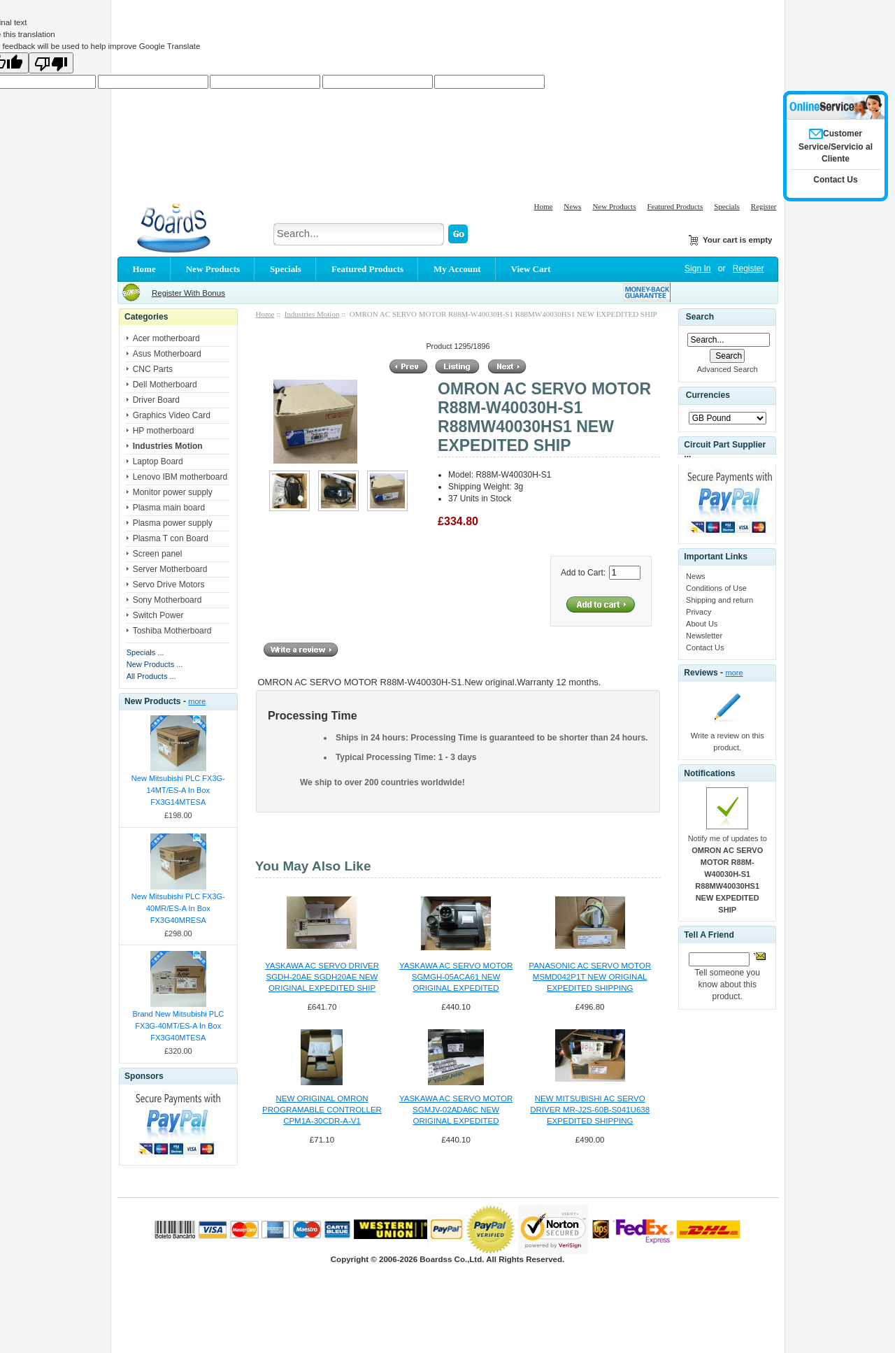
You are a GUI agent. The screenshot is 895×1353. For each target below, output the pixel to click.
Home (543, 206)
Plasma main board (169, 508)
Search (700, 317)
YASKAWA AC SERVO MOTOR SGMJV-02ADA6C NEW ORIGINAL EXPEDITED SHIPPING (456, 1110)
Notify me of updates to (727, 874)
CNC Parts (153, 369)
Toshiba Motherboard (172, 631)
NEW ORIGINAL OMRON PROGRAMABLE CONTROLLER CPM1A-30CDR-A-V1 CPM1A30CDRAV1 (322, 1110)
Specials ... (145, 652)
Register (764, 206)
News (572, 206)
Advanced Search (727, 369)
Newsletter (704, 635)
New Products (614, 206)
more (197, 701)
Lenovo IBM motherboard (180, 477)
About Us (701, 624)
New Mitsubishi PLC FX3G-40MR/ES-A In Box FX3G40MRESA (178, 908)
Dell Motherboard (165, 384)
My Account (457, 269)
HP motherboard (163, 431)
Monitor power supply (173, 492)
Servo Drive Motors (169, 584)
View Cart (531, 269)
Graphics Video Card (171, 415)
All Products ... (151, 676)
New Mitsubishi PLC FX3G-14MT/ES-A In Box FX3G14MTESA (178, 790)
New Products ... (155, 664)
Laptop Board (158, 461)
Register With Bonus (188, 293)
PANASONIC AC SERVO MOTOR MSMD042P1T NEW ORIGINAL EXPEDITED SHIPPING (590, 976)
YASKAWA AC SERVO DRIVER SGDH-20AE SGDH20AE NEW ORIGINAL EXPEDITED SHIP (322, 976)
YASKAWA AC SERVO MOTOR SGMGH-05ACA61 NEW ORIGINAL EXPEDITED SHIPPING (456, 977)
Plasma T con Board (170, 538)
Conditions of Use (716, 588)
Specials (727, 206)
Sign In (697, 268)
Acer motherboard (166, 338)
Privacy (698, 612)
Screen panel (157, 554)
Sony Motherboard (167, 600)
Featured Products (675, 206)
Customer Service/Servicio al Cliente (836, 146)
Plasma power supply (173, 523)
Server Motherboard (170, 569)
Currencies (708, 395)
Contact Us (705, 647)
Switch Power (158, 615)
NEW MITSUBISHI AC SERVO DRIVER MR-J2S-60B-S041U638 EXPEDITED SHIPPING (590, 1109)
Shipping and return (719, 600)
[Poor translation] (51, 62)
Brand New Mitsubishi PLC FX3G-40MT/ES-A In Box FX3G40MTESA (178, 1026)
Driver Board (156, 400)
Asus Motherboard (167, 354)
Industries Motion (312, 314)
